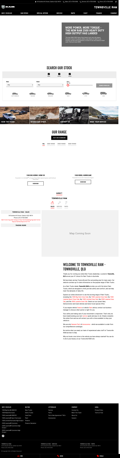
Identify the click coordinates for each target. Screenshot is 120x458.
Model (50, 84)
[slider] (68, 85)
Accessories (86, 324)
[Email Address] (20, 220)
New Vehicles (7, 13)
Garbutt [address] (59, 193)
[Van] (103, 94)
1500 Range (51, 144)
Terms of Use (99, 413)
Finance (99, 13)
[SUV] (68, 94)
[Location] (52, 204)
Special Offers (42, 13)
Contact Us (75, 410)
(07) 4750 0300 (23, 218)
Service (59, 13)
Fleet (86, 13)
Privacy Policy (99, 410)
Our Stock (24, 13)
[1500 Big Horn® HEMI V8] (35, 167)
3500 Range (72, 144)
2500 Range (61, 144)
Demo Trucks (29, 413)
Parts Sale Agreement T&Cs (56, 415)
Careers (74, 418)
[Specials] (100, 456)
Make (19, 84)
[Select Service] (59, 204)
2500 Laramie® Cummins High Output (11, 427)
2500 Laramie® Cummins (9, 423)
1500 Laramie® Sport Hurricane (11, 418)
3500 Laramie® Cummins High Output (11, 431)
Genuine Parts (76, 324)
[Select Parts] (66, 204)
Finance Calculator (30, 423)
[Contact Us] (48, 2)
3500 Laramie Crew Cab (79, 301)
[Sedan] (33, 94)
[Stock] (20, 456)
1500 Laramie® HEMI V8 (9, 415)
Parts (73, 13)
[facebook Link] (116, 2)
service (85, 316)
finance (79, 308)
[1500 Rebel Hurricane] (83, 166)
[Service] (60, 456)
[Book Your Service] (103, 115)
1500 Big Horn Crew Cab (80, 297)
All (43, 144)
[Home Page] (8, 7)
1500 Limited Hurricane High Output (12, 420)
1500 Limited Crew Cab (90, 299)
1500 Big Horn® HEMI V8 (9, 410)
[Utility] (86, 94)
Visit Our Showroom (59, 138)
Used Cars (28, 415)
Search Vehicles (104, 85)
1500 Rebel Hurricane (8, 413)
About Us (74, 415)
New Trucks (28, 410)
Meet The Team (76, 413)
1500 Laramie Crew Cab (99, 297)
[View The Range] (15, 115)
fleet (90, 308)
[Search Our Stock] (44, 115)
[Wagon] (50, 94)
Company (114, 13)
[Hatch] (15, 94)
